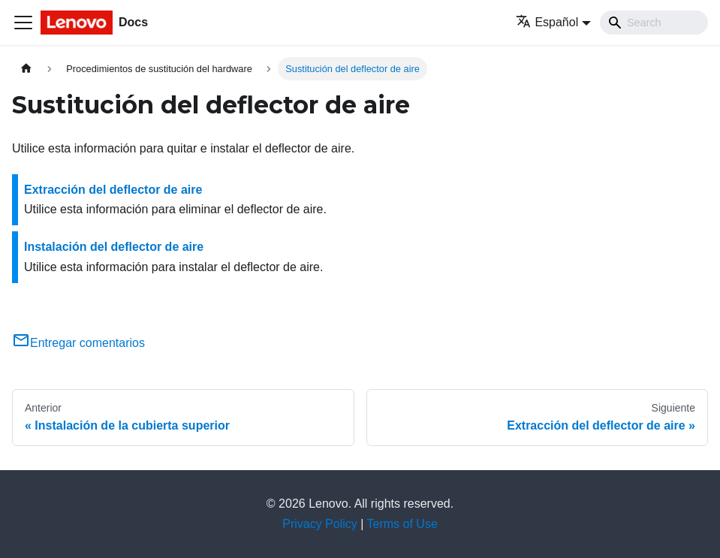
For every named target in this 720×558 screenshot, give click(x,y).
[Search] (654, 23)
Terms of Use (402, 523)
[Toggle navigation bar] (23, 22)
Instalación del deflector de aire (113, 246)
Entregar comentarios (78, 342)
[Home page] (26, 68)
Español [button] (547, 22)
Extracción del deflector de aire (113, 189)
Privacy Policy (319, 523)
